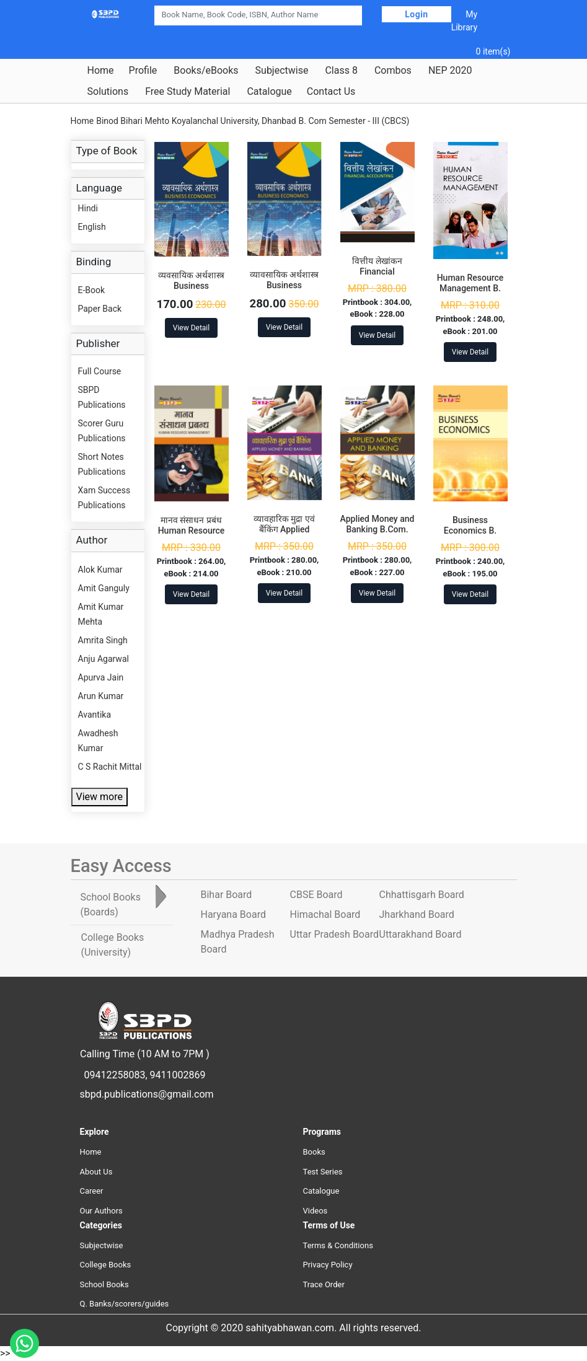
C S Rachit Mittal (110, 767)
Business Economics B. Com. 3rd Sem (470, 530)
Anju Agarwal (103, 659)
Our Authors (101, 1210)
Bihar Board (226, 895)
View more (99, 797)
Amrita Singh (103, 640)
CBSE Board (316, 895)
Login (416, 14)
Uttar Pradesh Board (334, 934)
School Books (104, 1284)
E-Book (91, 290)
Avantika (95, 715)
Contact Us (331, 91)
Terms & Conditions (338, 1245)
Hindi (88, 208)
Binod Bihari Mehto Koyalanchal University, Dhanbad (196, 121)
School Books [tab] (111, 904)
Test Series (323, 1171)
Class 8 (341, 70)
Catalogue (269, 91)
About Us (96, 1171)
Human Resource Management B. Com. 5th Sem (470, 288)
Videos (315, 1210)
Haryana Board (233, 914)
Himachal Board (325, 914)
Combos (393, 70)
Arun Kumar (101, 696)
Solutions (108, 91)
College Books (105, 1264)
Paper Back (100, 309)
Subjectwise (282, 70)
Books (314, 1151)
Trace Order (324, 1284)
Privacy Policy (328, 1264)
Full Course (99, 371)
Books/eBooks (206, 70)
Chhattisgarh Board (421, 895)
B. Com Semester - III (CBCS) (354, 121)
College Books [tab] (112, 945)
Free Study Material (187, 91)
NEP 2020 (450, 70)
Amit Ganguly (104, 588)
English (92, 227)
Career (92, 1191)
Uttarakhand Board (420, 934)
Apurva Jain (101, 677)
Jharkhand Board (416, 914)
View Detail (191, 328)
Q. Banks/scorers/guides (124, 1303)
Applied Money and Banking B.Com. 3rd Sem (377, 529)
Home (100, 70)
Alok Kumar (100, 570)
